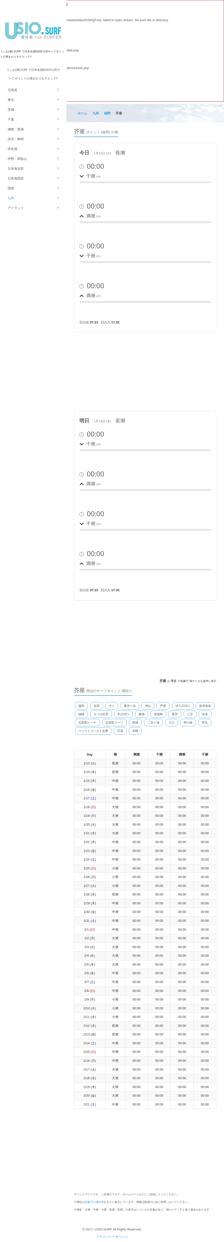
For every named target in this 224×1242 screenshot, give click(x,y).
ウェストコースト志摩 (93, 731)
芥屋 (120, 731)
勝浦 (142, 714)
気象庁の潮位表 (94, 1201)
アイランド (16, 208)
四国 (11, 188)
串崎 (135, 731)
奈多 (205, 714)
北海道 (12, 90)
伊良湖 (12, 149)
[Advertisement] (145, 371)
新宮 (175, 714)
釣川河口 (123, 714)
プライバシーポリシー (112, 1237)
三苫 (190, 714)
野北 (205, 722)
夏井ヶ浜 (130, 706)
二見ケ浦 (153, 722)
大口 (172, 722)
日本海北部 (16, 168)
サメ (112, 706)
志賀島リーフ (114, 722)
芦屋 (163, 706)
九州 (11, 198)
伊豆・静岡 (16, 139)
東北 (11, 100)
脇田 (81, 706)
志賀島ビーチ (87, 722)
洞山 (148, 706)
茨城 (11, 109)
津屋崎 (158, 714)
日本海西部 (16, 178)
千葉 (11, 119)
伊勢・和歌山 (17, 159)
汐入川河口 (182, 706)
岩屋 (97, 706)
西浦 (135, 722)
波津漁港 (205, 706)
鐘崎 (81, 714)
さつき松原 (101, 714)
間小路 (188, 722)
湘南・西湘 (16, 129)
